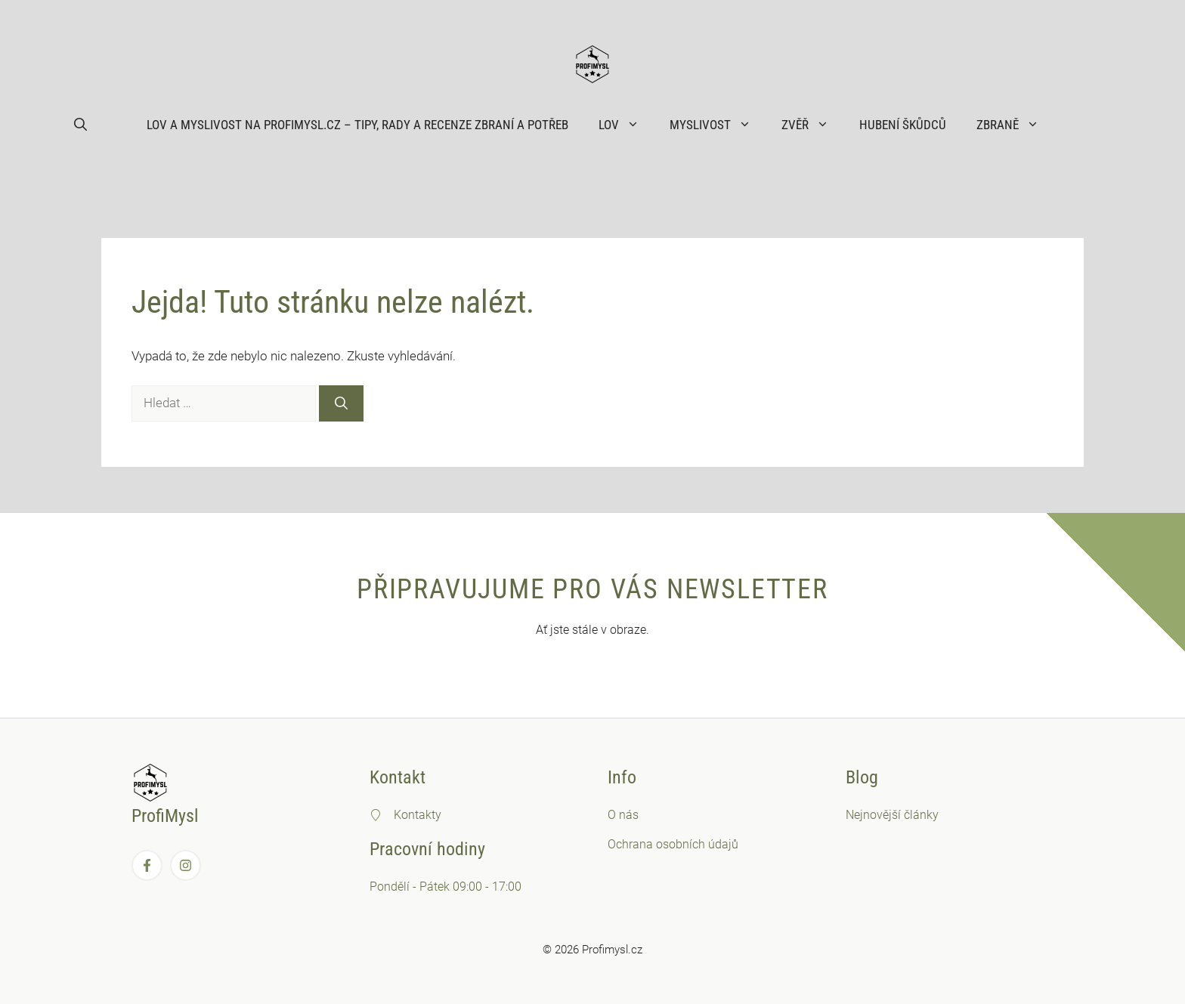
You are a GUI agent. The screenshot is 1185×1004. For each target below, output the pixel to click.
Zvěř (812, 124)
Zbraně (1015, 124)
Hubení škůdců (902, 124)
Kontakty (417, 815)
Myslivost (718, 124)
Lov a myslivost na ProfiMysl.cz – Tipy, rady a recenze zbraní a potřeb (357, 124)
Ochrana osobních (658, 844)
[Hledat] (341, 403)
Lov (626, 124)
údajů (723, 844)
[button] (80, 124)
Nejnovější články (892, 815)
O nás (623, 815)
